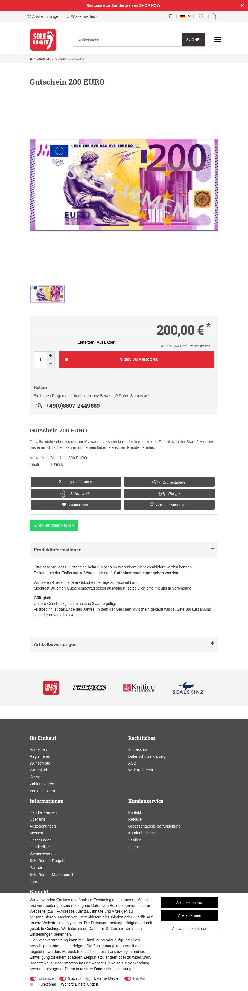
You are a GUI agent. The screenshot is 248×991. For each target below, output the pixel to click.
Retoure (135, 819)
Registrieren (40, 756)
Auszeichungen (43, 826)
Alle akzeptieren (189, 902)
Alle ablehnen (189, 915)
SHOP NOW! (150, 5)
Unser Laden (41, 840)
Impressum (137, 749)
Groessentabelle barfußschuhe (154, 826)
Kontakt (134, 812)
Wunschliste (74, 504)
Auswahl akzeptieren (189, 928)
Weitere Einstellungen (79, 984)
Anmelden (38, 749)
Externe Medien (107, 978)
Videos (134, 847)
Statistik (74, 978)
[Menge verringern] (51, 364)
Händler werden (43, 812)
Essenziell (47, 978)
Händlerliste (40, 847)
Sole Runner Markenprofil (51, 874)
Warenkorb (39, 770)
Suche (193, 40)
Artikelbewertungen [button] (168, 504)
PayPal (139, 978)
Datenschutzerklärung (146, 756)
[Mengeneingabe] (40, 359)
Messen (36, 833)
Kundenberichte (141, 833)
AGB (132, 763)
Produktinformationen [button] (124, 550)
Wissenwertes (82, 16)
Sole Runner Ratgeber (49, 860)
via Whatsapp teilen (54, 525)
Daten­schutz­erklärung (112, 969)
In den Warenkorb (111, 359)
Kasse (35, 777)
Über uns (37, 819)
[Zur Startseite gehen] (31, 58)
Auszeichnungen (43, 16)
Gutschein (44, 58)
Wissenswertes (43, 854)
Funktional (47, 984)
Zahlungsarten (42, 784)
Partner (36, 867)
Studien (134, 840)
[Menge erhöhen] (51, 355)
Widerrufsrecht (140, 770)
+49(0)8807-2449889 (67, 405)
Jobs (34, 881)
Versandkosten (200, 345)
